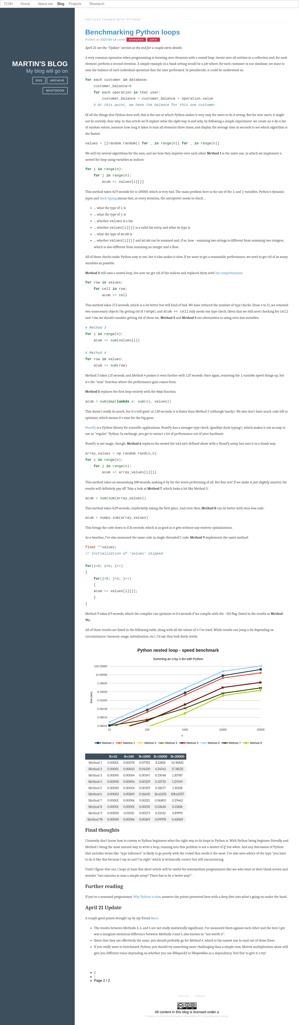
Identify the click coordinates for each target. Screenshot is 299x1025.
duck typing (108, 198)
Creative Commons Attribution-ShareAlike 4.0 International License (186, 1016)
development (136, 39)
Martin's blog (40, 64)
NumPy (90, 428)
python (153, 39)
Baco (154, 918)
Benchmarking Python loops (132, 32)
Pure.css (183, 996)
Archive (57, 80)
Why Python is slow (147, 897)
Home (25, 4)
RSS (39, 80)
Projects (75, 4)
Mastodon (55, 90)
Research (96, 4)
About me (45, 4)
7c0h (8, 4)
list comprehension (229, 273)
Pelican (200, 996)
